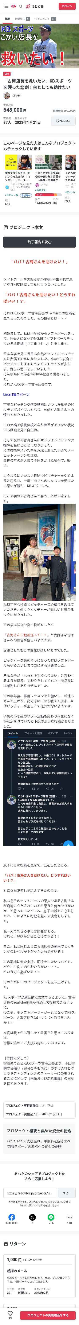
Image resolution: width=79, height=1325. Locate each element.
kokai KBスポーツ (16, 395)
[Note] (69, 1217)
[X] (32, 1217)
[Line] (51, 1217)
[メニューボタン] (6, 6)
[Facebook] (11, 1217)
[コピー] (67, 1193)
